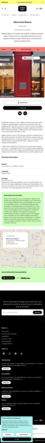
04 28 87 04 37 (22, 102)
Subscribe (37, 312)
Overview (13, 49)
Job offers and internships (9, 334)
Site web (22, 108)
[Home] (22, 8)
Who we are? (5, 331)
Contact (4, 49)
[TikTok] (21, 353)
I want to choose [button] (23, 434)
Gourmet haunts (23, 15)
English (38, 420)
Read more (6, 368)
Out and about (5, 15)
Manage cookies (40, 440)
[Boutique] (37, 8)
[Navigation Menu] (2, 9)
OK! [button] (17, 439)
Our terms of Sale (7, 339)
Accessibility (5, 336)
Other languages (6, 341)
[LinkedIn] (15, 353)
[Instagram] (9, 353)
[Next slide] (42, 49)
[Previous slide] (40, 49)
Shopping (14, 15)
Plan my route (8, 278)
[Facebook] (4, 353)
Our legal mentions (7, 343)
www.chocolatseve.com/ (12, 243)
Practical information (26, 49)
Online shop (5, 2)
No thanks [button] (8, 434)
